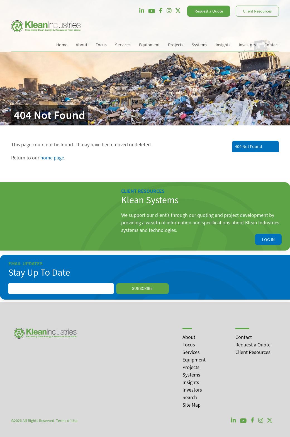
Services (191, 352)
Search (189, 397)
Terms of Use (66, 420)
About (188, 337)
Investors (192, 390)
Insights (190, 382)
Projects (190, 367)
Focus (188, 344)
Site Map (191, 405)
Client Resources (257, 11)
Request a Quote (208, 11)
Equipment (194, 359)
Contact (243, 337)
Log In (268, 239)
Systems (191, 375)
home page (52, 157)
